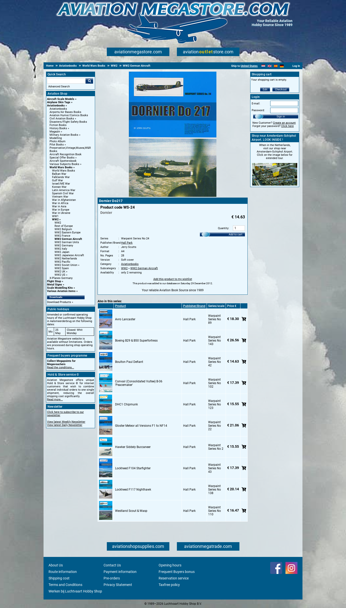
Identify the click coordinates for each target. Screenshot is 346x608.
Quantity (223, 228)
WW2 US (60, 274)
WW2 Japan (62, 252)
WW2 (55, 219)
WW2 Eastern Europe (68, 232)
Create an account (284, 122)
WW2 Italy (61, 248)
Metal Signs (54, 284)
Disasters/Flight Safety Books (68, 121)
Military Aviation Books (64, 134)
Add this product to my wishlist (172, 279)
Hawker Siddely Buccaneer (133, 447)
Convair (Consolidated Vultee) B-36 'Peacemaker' (138, 383)
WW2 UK (60, 271)
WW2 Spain (62, 268)
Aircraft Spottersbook (63, 161)
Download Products (59, 302)
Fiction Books (58, 125)
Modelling (56, 138)
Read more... (55, 399)
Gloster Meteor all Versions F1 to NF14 (141, 425)
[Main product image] (172, 196)
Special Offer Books (62, 157)
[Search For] (66, 81)
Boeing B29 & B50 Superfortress (136, 340)
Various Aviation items (61, 291)
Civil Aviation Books (62, 118)
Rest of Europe (64, 226)
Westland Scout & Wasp (131, 511)
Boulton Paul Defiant (129, 362)
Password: (258, 110)
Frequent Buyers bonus (177, 572)
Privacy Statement (118, 585)
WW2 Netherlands (66, 258)
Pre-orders (112, 578)
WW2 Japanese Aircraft (69, 255)
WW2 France (62, 235)
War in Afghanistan (64, 200)
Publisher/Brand (194, 306)
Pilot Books (57, 144)
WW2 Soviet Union (66, 265)
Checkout (281, 89)
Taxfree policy (169, 585)
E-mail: (256, 103)
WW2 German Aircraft (68, 239)
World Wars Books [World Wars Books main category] (63, 170)
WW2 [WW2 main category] (58, 222)
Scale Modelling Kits (60, 287)
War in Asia (59, 206)
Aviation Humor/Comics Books (69, 115)
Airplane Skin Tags (58, 102)
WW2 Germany (64, 245)
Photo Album (58, 141)
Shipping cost (59, 578)
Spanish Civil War (63, 193)
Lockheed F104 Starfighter (133, 468)
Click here (287, 126)
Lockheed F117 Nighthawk (133, 489)
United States (249, 66)
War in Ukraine (61, 213)
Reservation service (174, 578)
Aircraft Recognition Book (66, 154)
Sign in (280, 116)
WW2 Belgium (63, 229)
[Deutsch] (282, 66)
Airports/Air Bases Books (65, 112)
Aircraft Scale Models (60, 99)
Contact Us (112, 565)
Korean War (59, 187)
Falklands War (61, 177)
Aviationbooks (56, 105)
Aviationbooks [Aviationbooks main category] (58, 108)
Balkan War (59, 174)
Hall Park (127, 242)
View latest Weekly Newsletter (66, 421)
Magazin (55, 131)
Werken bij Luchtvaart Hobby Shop (75, 591)
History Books (58, 128)
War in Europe (60, 209)
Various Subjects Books (64, 164)
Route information (63, 572)
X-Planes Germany (61, 278)
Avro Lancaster (125, 319)
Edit (265, 89)
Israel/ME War (61, 183)
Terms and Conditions (65, 585)
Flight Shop (54, 281)
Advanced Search (59, 86)
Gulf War (57, 180)
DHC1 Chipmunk (126, 404)
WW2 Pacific (62, 261)
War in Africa (60, 203)
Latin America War (63, 190)
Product (120, 306)
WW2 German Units (67, 242)
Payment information (120, 572)
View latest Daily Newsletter (64, 425)
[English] (269, 66)
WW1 (55, 216)
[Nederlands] (263, 66)
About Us (56, 565)
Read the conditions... (60, 367)
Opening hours (170, 565)
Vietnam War (60, 196)
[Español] (276, 66)
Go (89, 81)
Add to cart (235, 234)
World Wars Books (61, 167)
